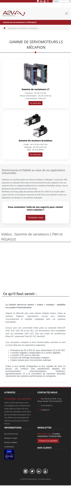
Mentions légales (10, 442)
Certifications (9, 447)
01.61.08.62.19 (46, 405)
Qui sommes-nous (11, 434)
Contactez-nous (35, 217)
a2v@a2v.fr (45, 410)
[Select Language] (61, 1)
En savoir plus (35, 103)
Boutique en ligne (10, 438)
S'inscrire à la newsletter (48, 441)
